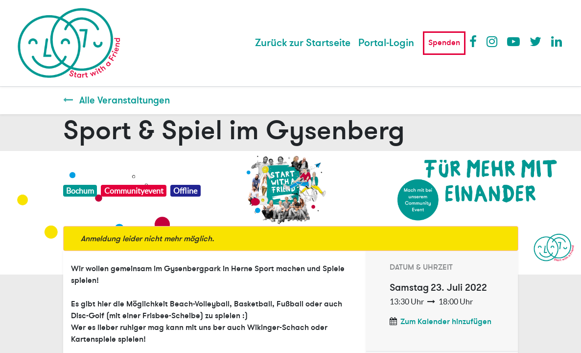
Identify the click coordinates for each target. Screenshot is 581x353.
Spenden (444, 42)
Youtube (513, 41)
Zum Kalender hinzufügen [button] (445, 321)
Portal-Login (386, 43)
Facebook (475, 41)
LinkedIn (557, 41)
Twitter (535, 41)
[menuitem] (302, 43)
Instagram (492, 41)
